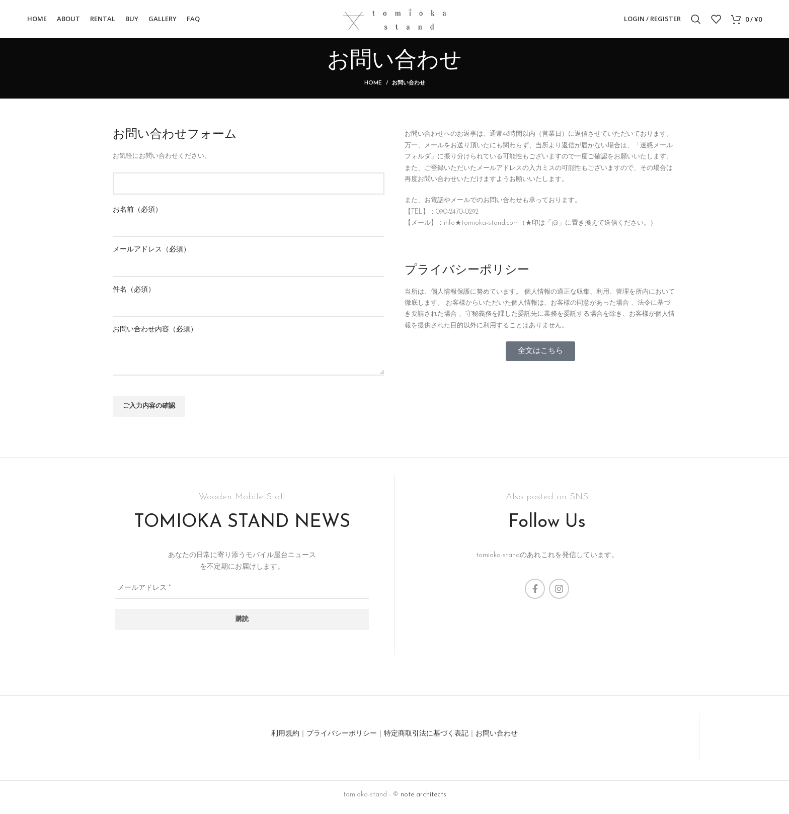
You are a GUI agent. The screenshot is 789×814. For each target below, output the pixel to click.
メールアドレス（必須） (248, 263)
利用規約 (285, 739)
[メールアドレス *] (242, 593)
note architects (423, 799)
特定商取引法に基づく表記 (426, 739)
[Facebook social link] (535, 593)
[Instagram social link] (559, 593)
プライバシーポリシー (341, 739)
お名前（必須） (248, 222)
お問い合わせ (497, 739)
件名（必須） (248, 302)
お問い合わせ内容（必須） (248, 347)
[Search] (696, 22)
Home (373, 88)
